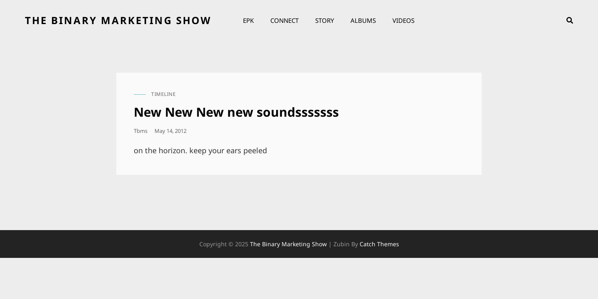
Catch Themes (379, 244)
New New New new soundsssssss (236, 111)
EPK (248, 20)
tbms (140, 131)
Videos (403, 20)
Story (324, 20)
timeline (163, 94)
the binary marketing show (118, 20)
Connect (284, 20)
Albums (363, 20)
